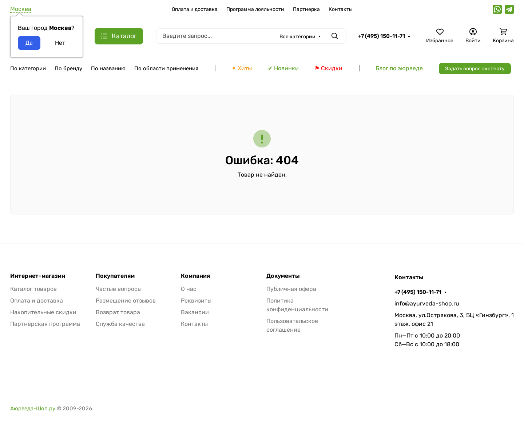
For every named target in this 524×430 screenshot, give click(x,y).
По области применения (166, 68)
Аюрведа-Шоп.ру (32, 408)
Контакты (341, 9)
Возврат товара (118, 312)
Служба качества (120, 323)
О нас (188, 288)
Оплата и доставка (195, 9)
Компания (195, 276)
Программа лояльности (255, 9)
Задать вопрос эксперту (475, 69)
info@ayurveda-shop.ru (426, 303)
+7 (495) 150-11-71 (381, 36)
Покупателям (115, 276)
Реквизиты (196, 300)
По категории (28, 68)
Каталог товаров (33, 288)
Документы (283, 276)
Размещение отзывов (126, 300)
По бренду (68, 68)
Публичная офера (291, 288)
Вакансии (195, 312)
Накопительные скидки (43, 312)
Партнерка (306, 9)
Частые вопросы (119, 288)
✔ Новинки (283, 68)
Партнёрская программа (45, 323)
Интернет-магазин (37, 276)
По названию (108, 68)
